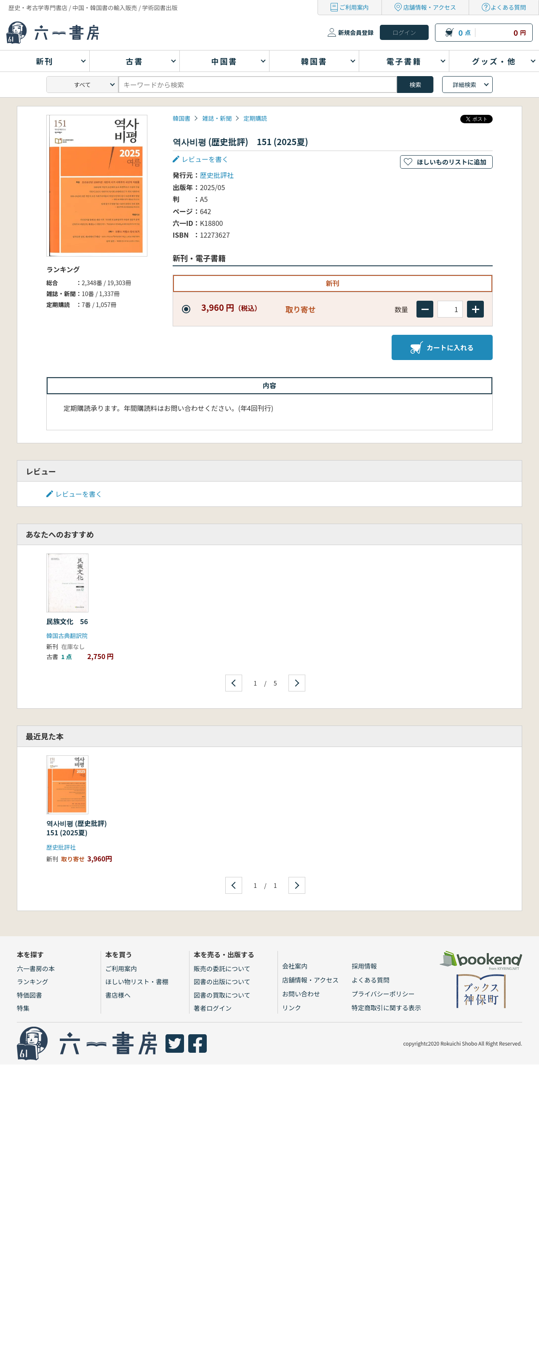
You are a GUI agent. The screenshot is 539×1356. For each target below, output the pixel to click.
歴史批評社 (217, 175)
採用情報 (364, 965)
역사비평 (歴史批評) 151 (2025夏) (80, 827)
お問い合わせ (301, 993)
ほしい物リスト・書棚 (136, 981)
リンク (291, 1007)
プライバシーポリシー (383, 993)
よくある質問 (508, 7)
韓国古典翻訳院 (67, 635)
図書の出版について (222, 981)
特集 (23, 1008)
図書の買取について (222, 995)
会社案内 (294, 965)
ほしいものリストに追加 (451, 161)
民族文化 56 (67, 621)
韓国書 (181, 118)
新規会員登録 (356, 32)
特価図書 (29, 995)
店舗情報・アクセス (429, 7)
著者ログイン (213, 1008)
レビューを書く (205, 159)
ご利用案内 (354, 7)
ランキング (32, 981)
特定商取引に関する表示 (386, 1007)
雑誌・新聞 (217, 118)
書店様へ (118, 995)
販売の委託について (222, 968)
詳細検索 (464, 84)
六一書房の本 (36, 968)
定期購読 (255, 118)
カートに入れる (442, 347)
